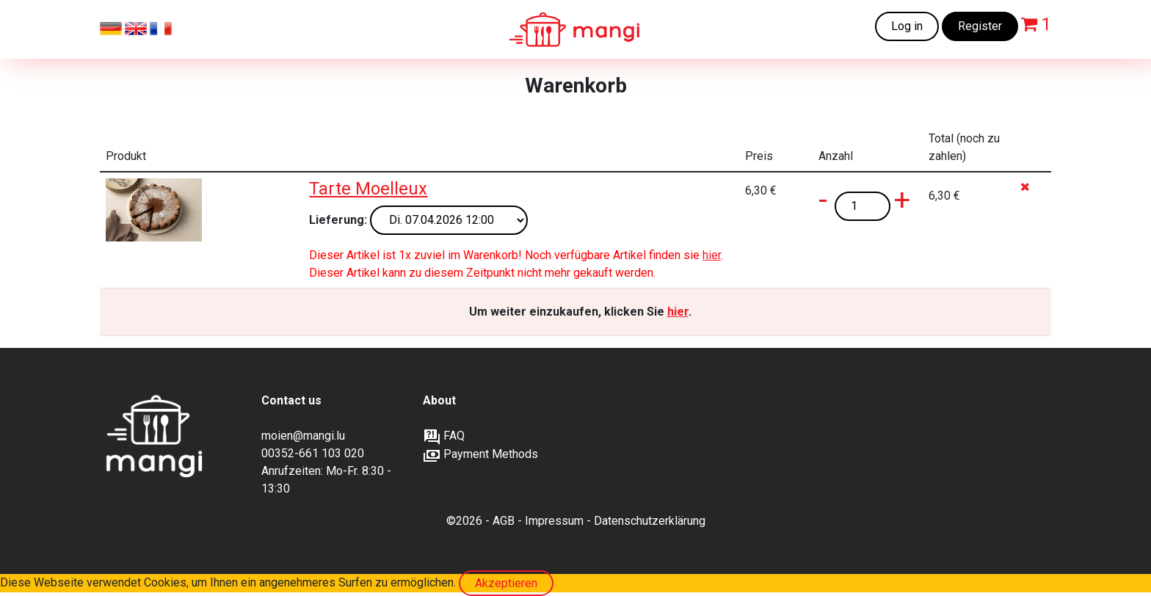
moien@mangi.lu (303, 436)
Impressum (554, 521)
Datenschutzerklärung (649, 521)
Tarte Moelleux (368, 188)
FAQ (444, 436)
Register (980, 26)
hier (711, 255)
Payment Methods (480, 454)
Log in (907, 26)
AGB (504, 521)
